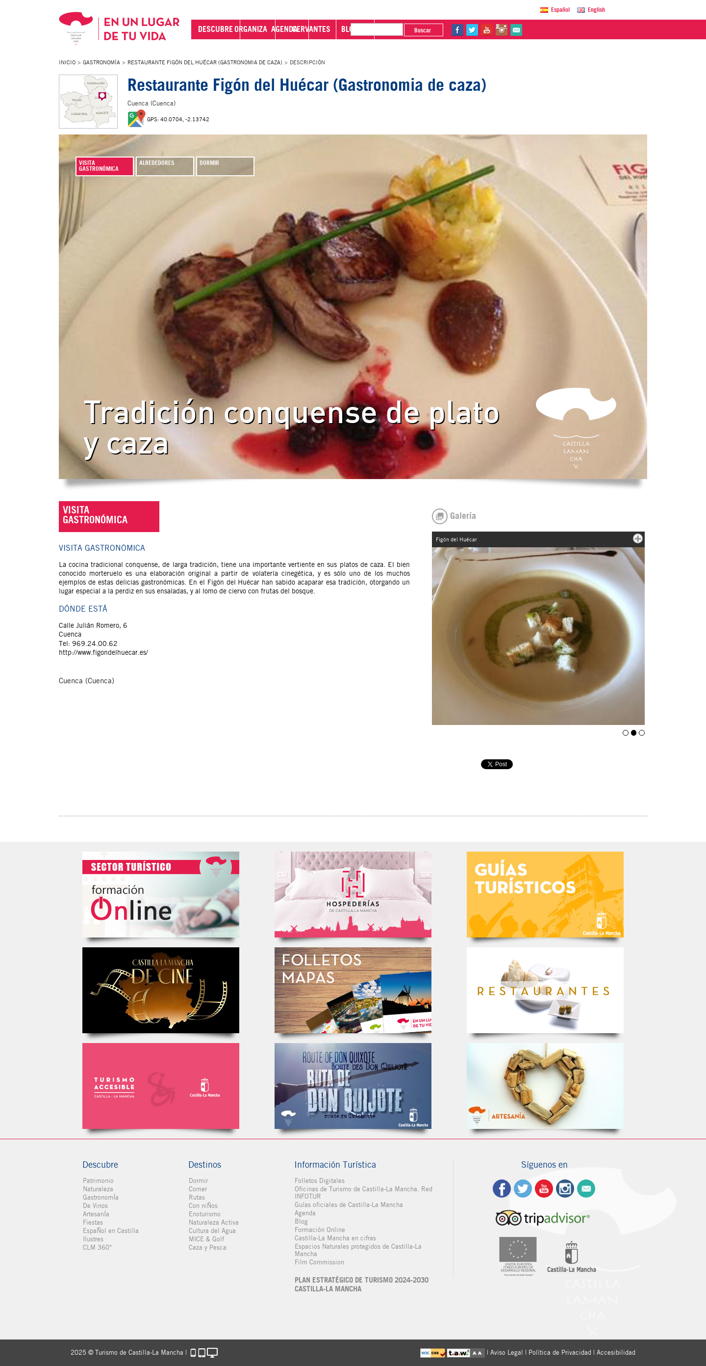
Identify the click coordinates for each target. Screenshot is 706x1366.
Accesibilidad (616, 1352)
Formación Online (319, 1229)
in (598, 30)
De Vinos (94, 1205)
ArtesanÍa (95, 1214)
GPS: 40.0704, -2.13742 (178, 119)
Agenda (304, 1213)
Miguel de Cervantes (353, 1086)
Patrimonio (97, 1180)
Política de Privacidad (560, 1352)
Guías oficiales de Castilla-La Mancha (348, 1204)
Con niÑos (202, 1205)
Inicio (67, 62)
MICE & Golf (206, 1239)
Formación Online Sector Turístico (160, 894)
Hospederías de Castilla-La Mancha (353, 894)
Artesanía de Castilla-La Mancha (545, 1086)
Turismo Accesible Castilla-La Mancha (160, 1086)
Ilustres (92, 1239)
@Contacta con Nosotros (612, 30)
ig (565, 1188)
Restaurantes (545, 990)
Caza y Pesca (207, 1247)
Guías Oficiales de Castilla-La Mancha (545, 894)
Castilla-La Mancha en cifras (335, 1238)
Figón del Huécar (626, 732)
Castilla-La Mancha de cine (160, 990)
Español (560, 9)
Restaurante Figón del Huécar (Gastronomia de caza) (204, 62)
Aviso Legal (506, 1352)
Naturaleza (97, 1189)
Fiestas (92, 1222)
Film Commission (319, 1262)
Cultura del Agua (211, 1230)
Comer (197, 1189)
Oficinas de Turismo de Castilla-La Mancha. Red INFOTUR (363, 1192)
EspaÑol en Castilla (110, 1230)
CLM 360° (96, 1247)
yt (583, 30)
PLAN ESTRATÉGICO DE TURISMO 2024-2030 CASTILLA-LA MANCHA (361, 1284)
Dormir (197, 1180)
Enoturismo (204, 1214)
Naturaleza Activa (213, 1222)
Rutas (196, 1197)
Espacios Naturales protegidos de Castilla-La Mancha (357, 1250)
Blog (300, 1221)
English (596, 9)
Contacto (586, 1188)
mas (638, 538)
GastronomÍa (101, 62)
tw (568, 30)
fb (553, 30)
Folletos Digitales (353, 990)
